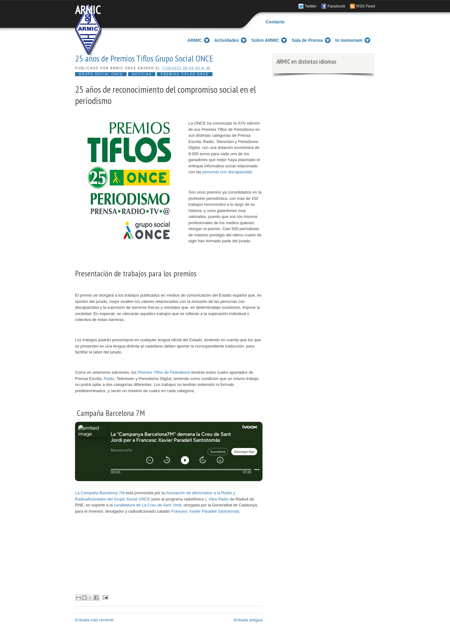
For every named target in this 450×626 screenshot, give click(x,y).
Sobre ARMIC (265, 40)
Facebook (336, 6)
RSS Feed (365, 6)
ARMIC (88, 9)
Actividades (226, 40)
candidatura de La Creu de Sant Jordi (147, 505)
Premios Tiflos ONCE (184, 74)
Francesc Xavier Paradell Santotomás (205, 511)
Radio (109, 378)
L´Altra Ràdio (217, 499)
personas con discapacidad (227, 172)
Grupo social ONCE (101, 74)
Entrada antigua (248, 620)
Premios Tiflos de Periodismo (164, 372)
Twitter (311, 6)
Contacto (275, 21)
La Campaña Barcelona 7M (99, 492)
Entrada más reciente (94, 620)
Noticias (142, 74)
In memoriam (348, 40)
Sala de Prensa (307, 40)
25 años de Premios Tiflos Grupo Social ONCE (144, 58)
